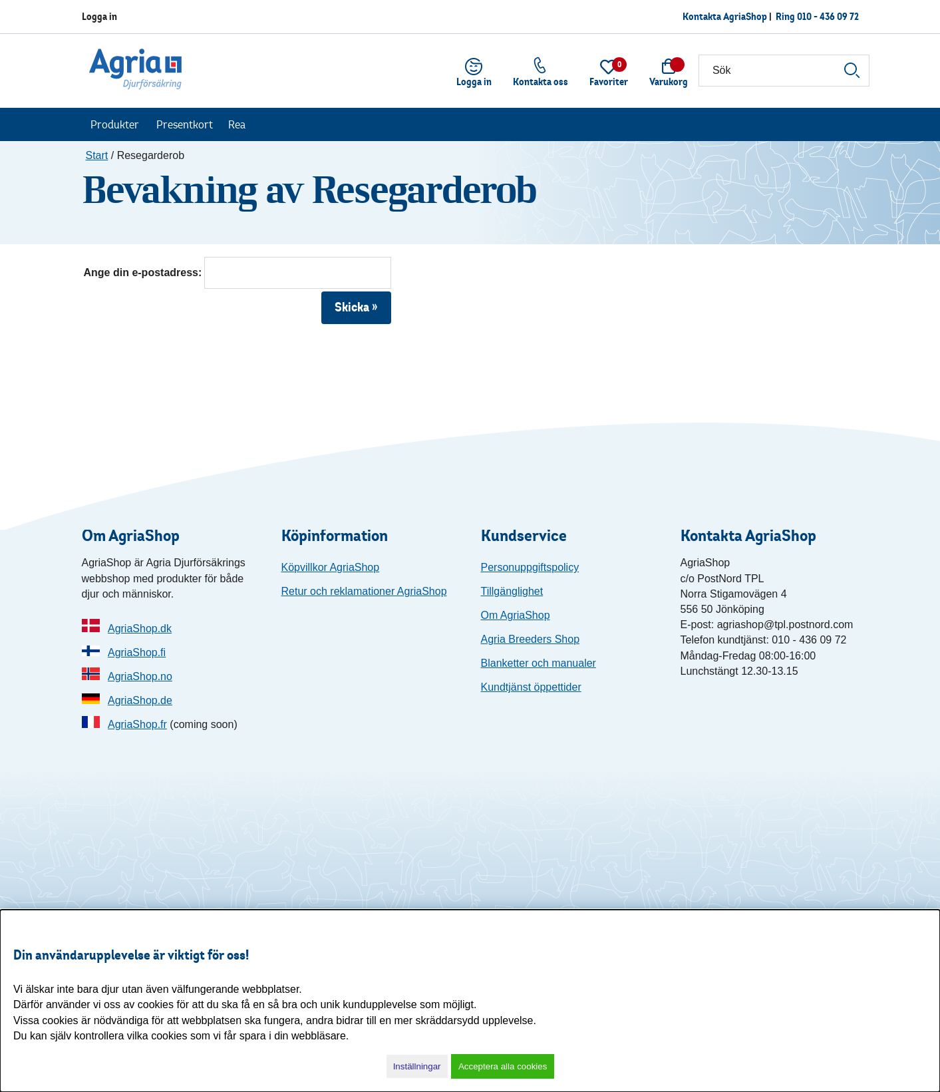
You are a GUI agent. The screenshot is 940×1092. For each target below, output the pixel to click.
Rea (236, 124)
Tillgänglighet (512, 591)
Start (97, 155)
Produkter (114, 124)
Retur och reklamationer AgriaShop (364, 591)
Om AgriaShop (515, 615)
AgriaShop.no (140, 676)
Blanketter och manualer (538, 663)
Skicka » (356, 307)
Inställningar (417, 1066)
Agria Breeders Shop (530, 639)
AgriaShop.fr (137, 724)
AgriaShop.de (140, 700)
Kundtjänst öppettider (531, 687)
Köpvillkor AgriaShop (330, 567)
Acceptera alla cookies (502, 1066)
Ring (817, 16)
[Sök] (784, 71)
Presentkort (184, 124)
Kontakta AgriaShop (725, 16)
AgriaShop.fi (137, 652)
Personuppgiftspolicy (530, 567)
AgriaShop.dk (140, 628)
